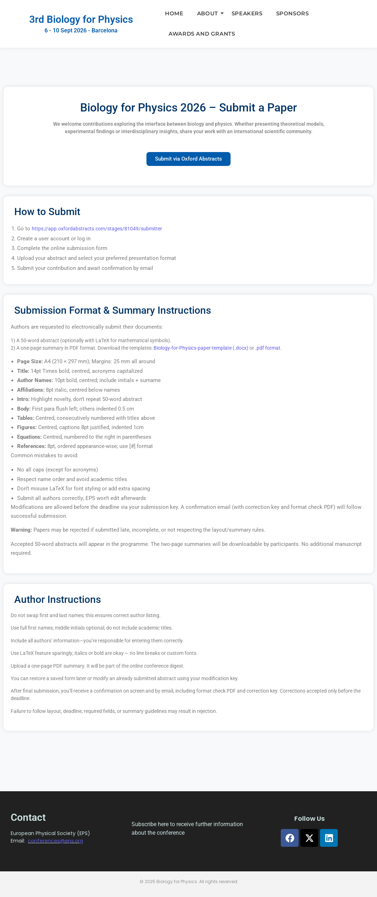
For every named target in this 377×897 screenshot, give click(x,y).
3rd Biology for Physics (81, 19)
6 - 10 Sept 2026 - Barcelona (81, 30)
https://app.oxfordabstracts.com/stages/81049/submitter (97, 228)
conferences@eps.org (55, 840)
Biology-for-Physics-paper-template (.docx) (201, 348)
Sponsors (292, 13)
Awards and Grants (202, 33)
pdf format (268, 348)
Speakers (247, 13)
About (209, 13)
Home (174, 13)
